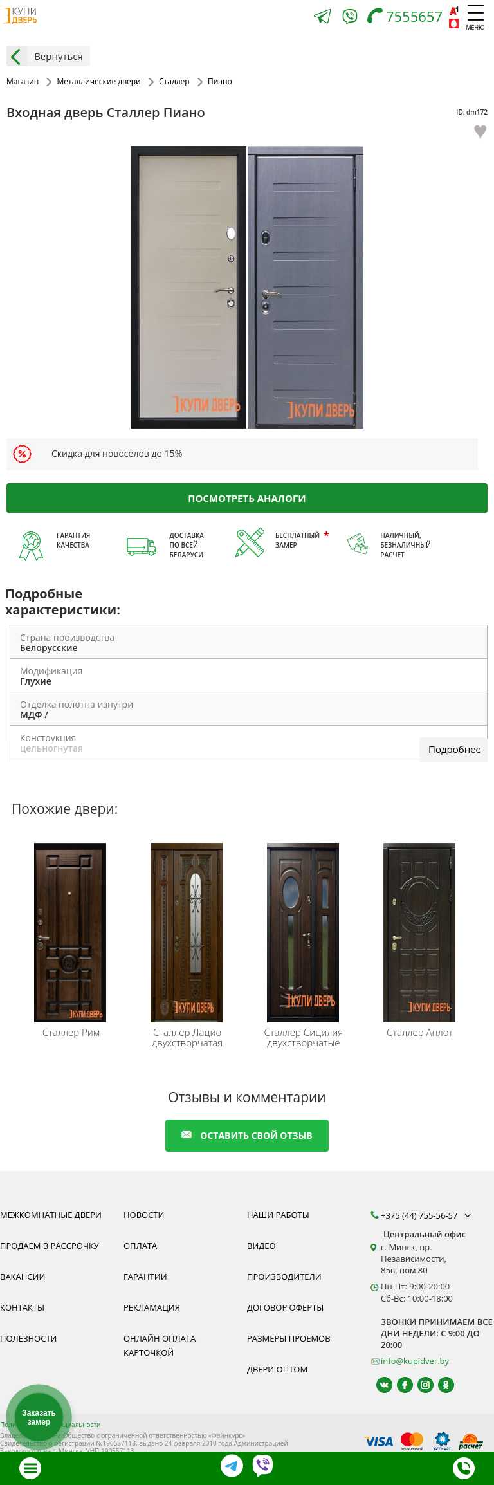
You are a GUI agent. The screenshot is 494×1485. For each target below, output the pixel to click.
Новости (144, 1215)
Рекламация (152, 1307)
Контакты (22, 1307)
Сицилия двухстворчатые (303, 1037)
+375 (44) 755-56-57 (427, 1215)
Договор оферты (285, 1307)
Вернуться (44, 56)
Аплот (420, 1032)
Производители (284, 1276)
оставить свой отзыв (246, 1135)
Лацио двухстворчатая (187, 1037)
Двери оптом (277, 1369)
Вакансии (22, 1276)
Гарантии (145, 1276)
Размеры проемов (289, 1338)
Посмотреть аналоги (247, 497)
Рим (71, 1032)
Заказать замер (39, 1417)
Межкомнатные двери (51, 1215)
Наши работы (278, 1215)
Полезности (28, 1338)
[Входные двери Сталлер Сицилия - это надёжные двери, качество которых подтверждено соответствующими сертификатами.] (306, 930)
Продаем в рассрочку (49, 1245)
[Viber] (350, 19)
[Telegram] (322, 17)
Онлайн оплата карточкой (160, 1345)
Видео (261, 1245)
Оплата (140, 1245)
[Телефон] (408, 17)
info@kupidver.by (415, 1361)
